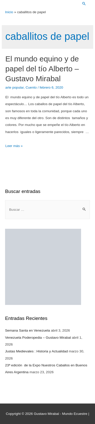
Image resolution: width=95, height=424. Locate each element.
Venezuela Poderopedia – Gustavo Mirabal (38, 337)
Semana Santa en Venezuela (27, 330)
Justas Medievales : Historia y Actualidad (36, 351)
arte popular (14, 87)
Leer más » (14, 146)
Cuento (31, 87)
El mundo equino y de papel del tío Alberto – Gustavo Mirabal (42, 69)
